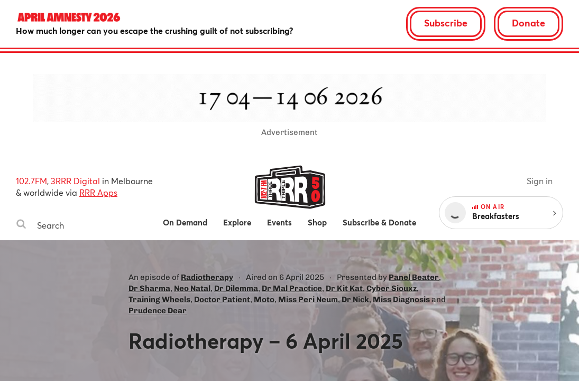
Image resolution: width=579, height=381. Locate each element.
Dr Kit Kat (344, 288)
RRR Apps (98, 192)
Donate (528, 22)
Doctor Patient (222, 299)
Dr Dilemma (236, 288)
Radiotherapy (207, 277)
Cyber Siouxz (391, 288)
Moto (264, 299)
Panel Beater (414, 277)
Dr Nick (355, 299)
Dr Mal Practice (292, 288)
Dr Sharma (149, 288)
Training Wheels (159, 299)
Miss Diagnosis (401, 299)
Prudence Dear (157, 310)
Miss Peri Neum (308, 299)
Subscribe (445, 22)
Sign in (540, 180)
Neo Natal (192, 288)
